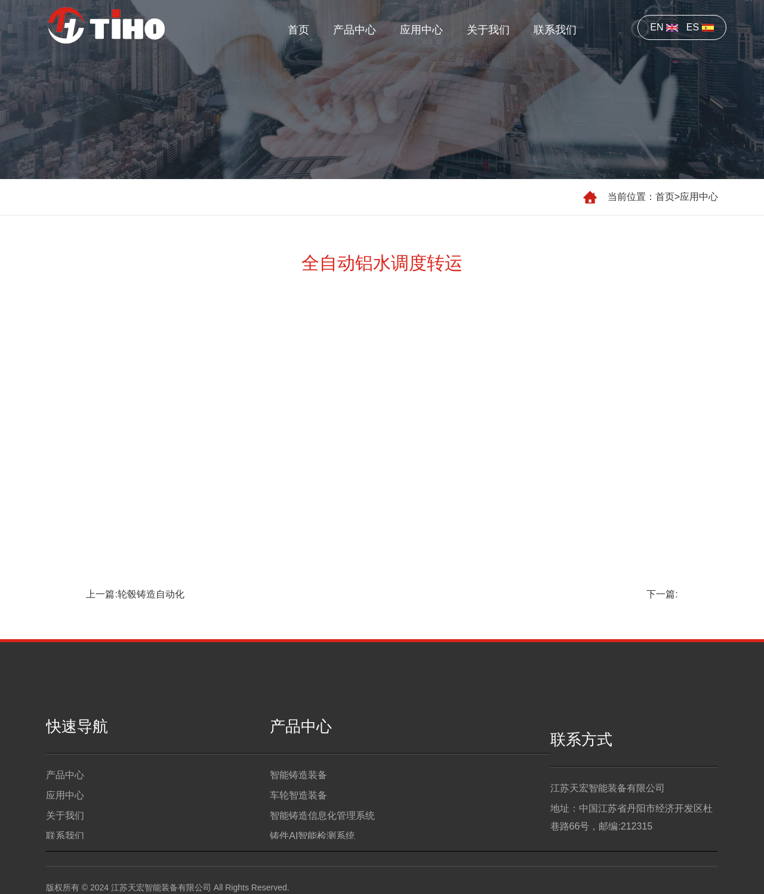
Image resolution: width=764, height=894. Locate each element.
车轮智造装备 (298, 809)
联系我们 (555, 30)
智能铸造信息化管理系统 (322, 830)
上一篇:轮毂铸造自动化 (135, 594)
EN (664, 27)
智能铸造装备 (298, 789)
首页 (298, 30)
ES (700, 27)
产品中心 (354, 30)
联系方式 (581, 758)
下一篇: (661, 594)
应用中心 (421, 30)
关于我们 (488, 30)
